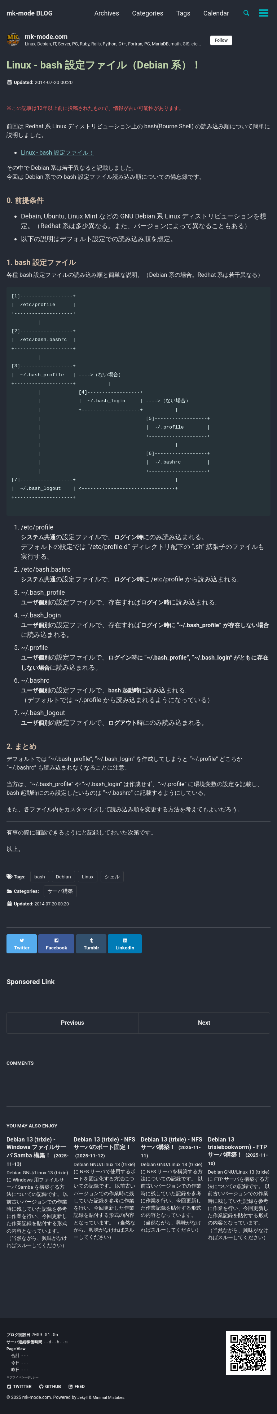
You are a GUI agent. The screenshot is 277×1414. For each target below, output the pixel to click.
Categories (145, 13)
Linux (87, 913)
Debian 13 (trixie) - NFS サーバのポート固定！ (103, 1179)
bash (39, 913)
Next (204, 1053)
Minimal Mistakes (111, 1397)
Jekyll (83, 1397)
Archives (103, 13)
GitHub (53, 1386)
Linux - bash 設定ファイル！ (61, 155)
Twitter (20, 1386)
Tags (180, 13)
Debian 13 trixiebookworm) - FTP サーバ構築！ (234, 1178)
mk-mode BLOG (29, 13)
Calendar (213, 13)
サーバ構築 (60, 927)
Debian (63, 913)
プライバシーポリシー (26, 1377)
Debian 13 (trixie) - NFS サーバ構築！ (168, 1174)
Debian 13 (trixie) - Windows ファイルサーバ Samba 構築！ (36, 1179)
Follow (241, 40)
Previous (72, 1053)
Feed (82, 1386)
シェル (112, 913)
